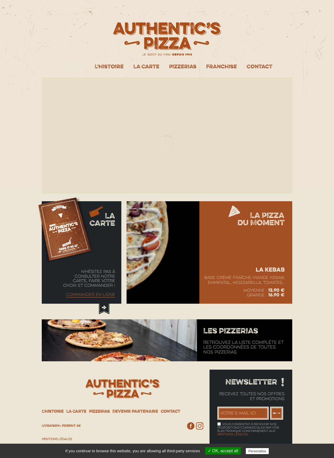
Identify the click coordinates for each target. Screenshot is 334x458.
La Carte (146, 66)
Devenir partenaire (135, 411)
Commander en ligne (90, 294)
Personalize (257, 451)
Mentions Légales (57, 439)
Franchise (221, 66)
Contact (259, 66)
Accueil (73, 66)
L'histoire (109, 66)
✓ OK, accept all (223, 451)
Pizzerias (182, 66)
